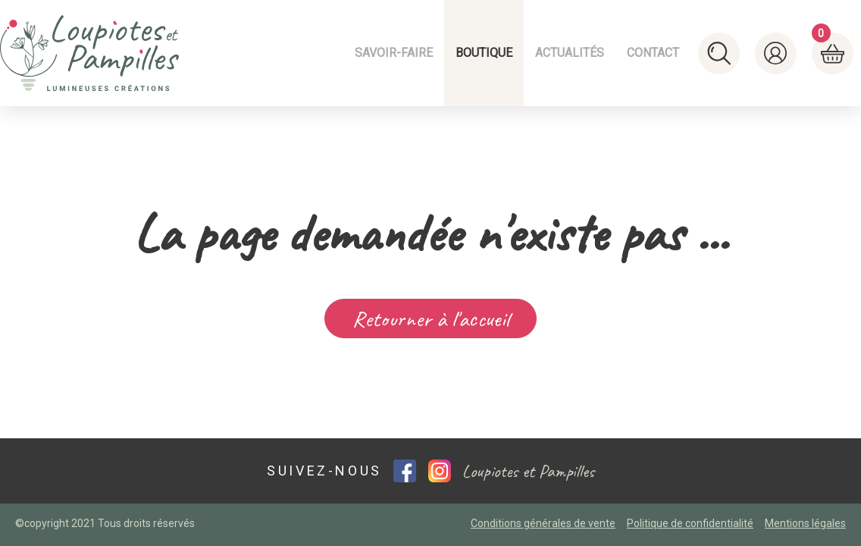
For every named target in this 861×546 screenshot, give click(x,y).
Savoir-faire (394, 53)
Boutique (484, 53)
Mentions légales (805, 523)
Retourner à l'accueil (430, 318)
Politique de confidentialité (690, 523)
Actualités (569, 53)
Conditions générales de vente (543, 523)
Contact (653, 53)
